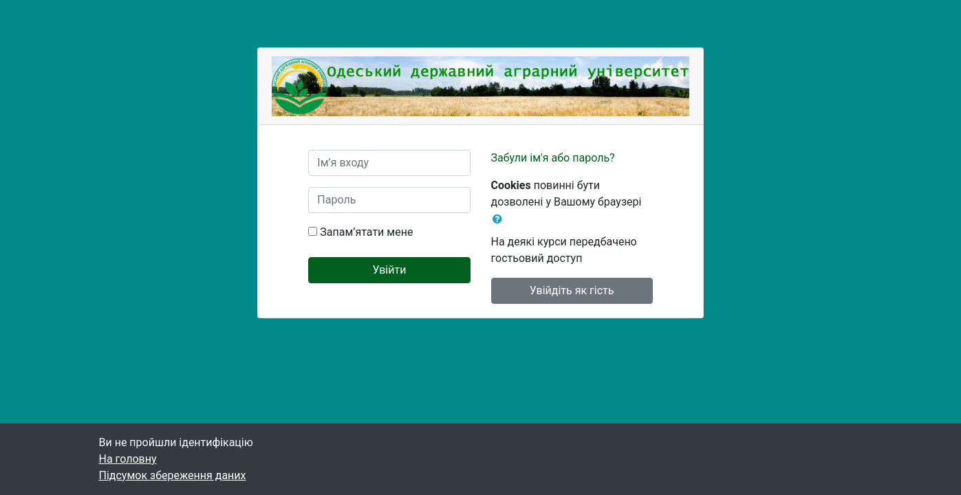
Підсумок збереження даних (172, 475)
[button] (500, 219)
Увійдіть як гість (572, 290)
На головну (128, 458)
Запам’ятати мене (366, 232)
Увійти (389, 269)
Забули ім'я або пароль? (553, 157)
